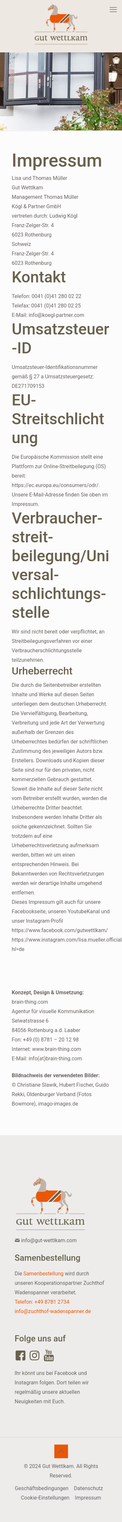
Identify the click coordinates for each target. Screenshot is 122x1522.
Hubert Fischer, (76, 1085)
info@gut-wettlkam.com (49, 1240)
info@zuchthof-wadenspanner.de (53, 1311)
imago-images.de (58, 1104)
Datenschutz (88, 1488)
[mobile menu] (113, 9)
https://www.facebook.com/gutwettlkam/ (60, 930)
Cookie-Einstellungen (45, 1498)
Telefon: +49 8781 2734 (42, 1302)
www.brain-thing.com (56, 1049)
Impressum (88, 1498)
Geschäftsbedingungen (42, 1488)
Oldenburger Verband (51, 1094)
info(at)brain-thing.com (55, 1058)
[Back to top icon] (61, 1451)
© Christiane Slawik (34, 1085)
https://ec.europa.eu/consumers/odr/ (55, 485)
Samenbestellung (43, 1274)
